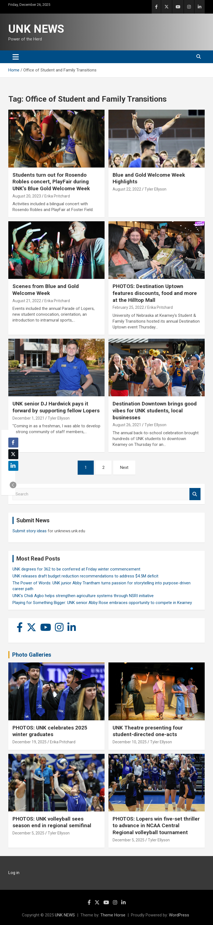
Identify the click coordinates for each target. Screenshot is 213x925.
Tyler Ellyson (155, 189)
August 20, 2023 (26, 196)
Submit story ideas (29, 530)
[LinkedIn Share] (13, 466)
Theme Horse (112, 915)
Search (195, 494)
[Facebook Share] (13, 443)
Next (124, 467)
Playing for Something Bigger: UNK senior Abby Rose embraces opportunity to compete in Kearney (102, 602)
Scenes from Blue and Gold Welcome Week (45, 289)
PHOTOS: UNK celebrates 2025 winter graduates (49, 731)
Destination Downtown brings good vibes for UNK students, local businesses (155, 410)
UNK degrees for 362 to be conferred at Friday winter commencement (76, 569)
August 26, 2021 (127, 425)
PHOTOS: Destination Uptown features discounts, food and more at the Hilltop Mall (155, 293)
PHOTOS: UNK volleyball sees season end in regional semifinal (51, 822)
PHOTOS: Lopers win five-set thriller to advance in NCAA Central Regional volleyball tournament (156, 826)
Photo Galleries (31, 654)
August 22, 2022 (127, 189)
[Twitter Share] (13, 454)
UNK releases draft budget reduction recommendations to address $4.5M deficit (85, 576)
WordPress (179, 915)
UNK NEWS (36, 28)
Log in (13, 872)
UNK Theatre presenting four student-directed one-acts (148, 731)
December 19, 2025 (29, 742)
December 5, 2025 (28, 833)
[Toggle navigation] (15, 56)
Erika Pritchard (57, 196)
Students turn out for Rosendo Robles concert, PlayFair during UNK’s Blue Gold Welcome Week (51, 182)
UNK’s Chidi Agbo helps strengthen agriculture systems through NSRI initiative (83, 595)
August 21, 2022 (26, 301)
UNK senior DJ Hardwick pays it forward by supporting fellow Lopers (56, 407)
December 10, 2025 (130, 742)
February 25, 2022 (128, 307)
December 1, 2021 (28, 418)
